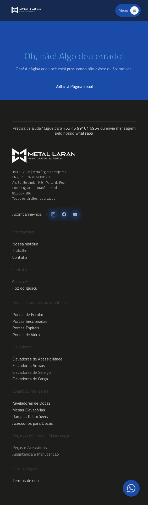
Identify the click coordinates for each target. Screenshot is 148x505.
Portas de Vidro (26, 334)
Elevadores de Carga (30, 379)
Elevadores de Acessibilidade (37, 359)
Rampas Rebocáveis (30, 416)
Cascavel (20, 281)
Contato (19, 257)
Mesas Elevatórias (28, 410)
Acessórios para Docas (32, 423)
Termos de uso (25, 480)
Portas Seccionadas (29, 321)
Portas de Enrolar (27, 314)
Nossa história (25, 244)
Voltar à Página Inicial (74, 86)
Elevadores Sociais (28, 365)
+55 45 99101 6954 (81, 128)
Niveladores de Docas (31, 403)
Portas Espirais (25, 328)
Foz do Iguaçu (24, 288)
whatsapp (84, 133)
